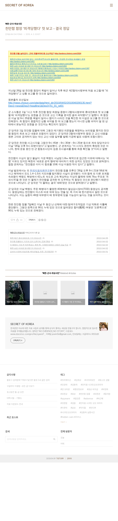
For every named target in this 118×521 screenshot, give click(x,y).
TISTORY (60, 517)
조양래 (64, 443)
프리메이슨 (66, 438)
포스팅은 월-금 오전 (15, 450)
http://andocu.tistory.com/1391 (42, 73)
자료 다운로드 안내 (15, 462)
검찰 (74, 461)
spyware (66, 457)
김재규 (78, 438)
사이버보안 (90, 438)
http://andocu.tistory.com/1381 (65, 75)
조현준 (97, 452)
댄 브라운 (66, 448)
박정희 (105, 448)
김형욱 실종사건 (88, 471)
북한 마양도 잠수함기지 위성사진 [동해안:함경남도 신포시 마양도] (37, 68)
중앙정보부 (79, 448)
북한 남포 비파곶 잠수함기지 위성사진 (25, 66)
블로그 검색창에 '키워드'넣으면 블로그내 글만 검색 (28, 438)
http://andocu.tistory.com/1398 (56, 71)
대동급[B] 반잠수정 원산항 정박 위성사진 (27, 71)
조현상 (64, 452)
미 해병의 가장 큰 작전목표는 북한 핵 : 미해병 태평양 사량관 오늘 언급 (39, 303)
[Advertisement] (59, 241)
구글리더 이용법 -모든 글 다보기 (20, 444)
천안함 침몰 (85, 452)
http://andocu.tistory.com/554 (49, 78)
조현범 (64, 461)
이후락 (64, 466)
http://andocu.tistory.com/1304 (42, 80)
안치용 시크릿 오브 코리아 (91, 461)
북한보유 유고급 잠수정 (20, 73)
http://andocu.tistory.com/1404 (54, 66)
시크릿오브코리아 (69, 471)
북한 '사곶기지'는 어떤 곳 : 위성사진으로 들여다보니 (31, 75)
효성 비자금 (93, 448)
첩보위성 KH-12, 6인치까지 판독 (23, 78)
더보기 (63, 480)
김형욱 (74, 443)
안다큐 (93, 466)
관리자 (69, 517)
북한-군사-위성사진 (17, 291)
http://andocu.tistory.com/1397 (77, 68)
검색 (54, 498)
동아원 (107, 452)
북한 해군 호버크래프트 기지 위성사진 (25, 296)
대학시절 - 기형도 (14, 456)
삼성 (74, 466)
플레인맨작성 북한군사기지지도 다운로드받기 (29, 64)
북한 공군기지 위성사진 (20, 80)
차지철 (83, 466)
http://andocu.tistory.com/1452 (60, 64)
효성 (74, 452)
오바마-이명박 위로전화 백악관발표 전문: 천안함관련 (32, 310)
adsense (89, 457)
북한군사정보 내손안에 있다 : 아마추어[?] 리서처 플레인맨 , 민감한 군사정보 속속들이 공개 (47, 59)
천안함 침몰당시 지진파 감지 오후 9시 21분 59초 (30, 300)
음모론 (77, 457)
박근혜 (100, 457)
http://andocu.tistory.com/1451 (22, 61)
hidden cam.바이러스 (71, 475)
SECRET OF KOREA (19, 5)
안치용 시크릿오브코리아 (92, 443)
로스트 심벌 (104, 438)
